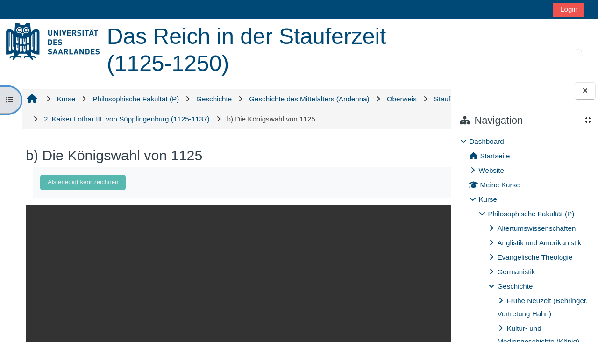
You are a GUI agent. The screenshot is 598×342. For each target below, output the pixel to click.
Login (568, 9)
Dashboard (486, 141)
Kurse (487, 199)
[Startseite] (53, 41)
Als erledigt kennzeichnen (81, 181)
